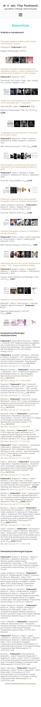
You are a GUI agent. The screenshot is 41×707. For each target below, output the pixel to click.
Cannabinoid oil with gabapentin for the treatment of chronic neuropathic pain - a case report (20, 102)
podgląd (9, 351)
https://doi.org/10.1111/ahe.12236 (17, 525)
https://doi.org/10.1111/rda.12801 (17, 427)
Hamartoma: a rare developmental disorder (17, 300)
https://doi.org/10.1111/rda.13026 (17, 366)
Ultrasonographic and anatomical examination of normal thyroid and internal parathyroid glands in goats (19, 167)
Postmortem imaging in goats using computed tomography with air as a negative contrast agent (19, 200)
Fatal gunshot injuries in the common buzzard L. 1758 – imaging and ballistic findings (20, 264)
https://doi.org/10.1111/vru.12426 (23, 489)
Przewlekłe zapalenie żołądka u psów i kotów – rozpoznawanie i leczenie (19, 42)
